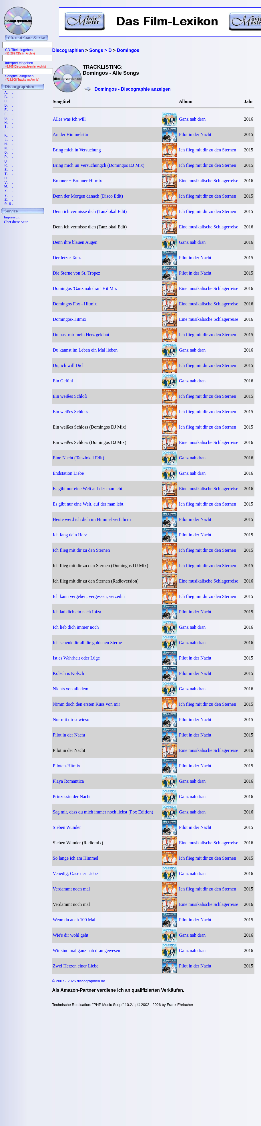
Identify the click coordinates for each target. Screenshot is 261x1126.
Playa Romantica (68, 781)
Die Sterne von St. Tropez (76, 273)
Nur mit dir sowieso (71, 719)
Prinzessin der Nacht (72, 796)
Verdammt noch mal (71, 888)
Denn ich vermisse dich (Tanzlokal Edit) (90, 211)
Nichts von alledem (70, 688)
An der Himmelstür (70, 134)
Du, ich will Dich (69, 365)
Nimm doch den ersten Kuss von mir (86, 704)
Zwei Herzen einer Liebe (75, 965)
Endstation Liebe (68, 473)
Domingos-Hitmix (69, 319)
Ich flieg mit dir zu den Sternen (207, 149)
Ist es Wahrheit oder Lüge (76, 658)
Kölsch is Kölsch (68, 673)
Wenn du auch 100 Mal (74, 919)
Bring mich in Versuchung (77, 149)
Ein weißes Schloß (70, 396)
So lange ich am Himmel (75, 858)
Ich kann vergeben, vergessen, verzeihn (89, 596)
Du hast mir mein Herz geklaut (81, 334)
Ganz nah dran (192, 119)
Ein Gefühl (63, 380)
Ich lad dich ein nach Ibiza (77, 611)
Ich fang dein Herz (70, 534)
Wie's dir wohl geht (70, 935)
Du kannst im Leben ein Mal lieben (85, 350)
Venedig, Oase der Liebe (75, 873)
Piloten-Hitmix (66, 765)
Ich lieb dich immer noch (76, 627)
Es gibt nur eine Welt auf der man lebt (87, 488)
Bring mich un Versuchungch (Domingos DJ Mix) (99, 165)
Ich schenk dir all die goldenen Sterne (87, 642)
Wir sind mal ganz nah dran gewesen (86, 950)
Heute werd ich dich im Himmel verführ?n (92, 519)
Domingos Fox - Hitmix (75, 303)
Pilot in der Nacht (195, 134)
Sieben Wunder (67, 827)
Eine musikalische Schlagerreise (208, 180)
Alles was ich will (69, 119)
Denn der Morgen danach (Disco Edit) (88, 196)
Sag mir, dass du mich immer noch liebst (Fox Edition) (103, 811)
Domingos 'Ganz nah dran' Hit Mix (85, 288)
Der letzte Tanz (67, 257)
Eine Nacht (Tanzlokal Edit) (78, 457)
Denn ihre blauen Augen (75, 242)
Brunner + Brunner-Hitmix (77, 180)
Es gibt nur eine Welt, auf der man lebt (88, 504)
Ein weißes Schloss (70, 411)
